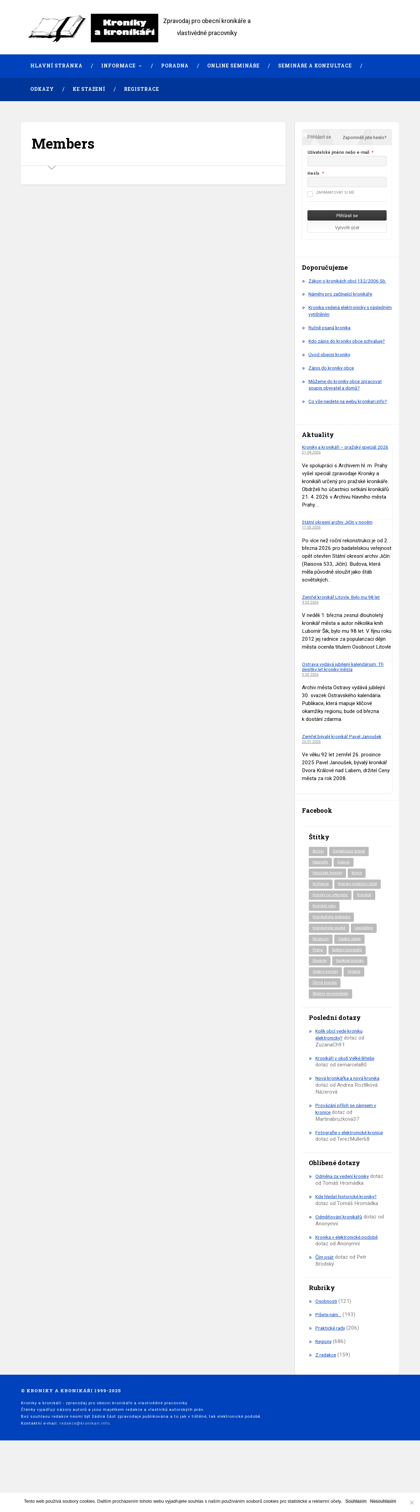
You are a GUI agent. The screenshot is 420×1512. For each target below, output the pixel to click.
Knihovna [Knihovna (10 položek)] (321, 911)
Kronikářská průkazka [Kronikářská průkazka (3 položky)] (333, 957)
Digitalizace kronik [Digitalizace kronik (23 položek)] (351, 877)
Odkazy (42, 89)
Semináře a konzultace (315, 66)
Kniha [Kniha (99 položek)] (360, 900)
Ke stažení (89, 89)
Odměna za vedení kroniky (344, 1227)
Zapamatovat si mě (330, 192)
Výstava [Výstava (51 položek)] (358, 1014)
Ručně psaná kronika (332, 334)
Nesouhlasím (383, 1501)
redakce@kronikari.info (85, 1473)
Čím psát (325, 1308)
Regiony (324, 1392)
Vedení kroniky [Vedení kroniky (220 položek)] (327, 1014)
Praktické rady (331, 1378)
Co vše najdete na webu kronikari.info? (335, 418)
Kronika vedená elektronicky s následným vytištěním (342, 317)
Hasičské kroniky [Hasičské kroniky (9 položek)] (329, 900)
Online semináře (233, 66)
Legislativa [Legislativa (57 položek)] (369, 969)
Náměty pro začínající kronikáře (343, 301)
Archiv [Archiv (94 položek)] (319, 877)
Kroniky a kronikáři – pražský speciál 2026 (343, 470)
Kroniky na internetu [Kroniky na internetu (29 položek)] (332, 934)
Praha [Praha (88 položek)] (318, 991)
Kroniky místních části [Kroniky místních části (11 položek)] (334, 923)
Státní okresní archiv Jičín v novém (341, 548)
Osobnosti (327, 1352)
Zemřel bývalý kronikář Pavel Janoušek (346, 762)
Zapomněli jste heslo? (365, 137)
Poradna (175, 66)
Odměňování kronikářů (340, 1267)
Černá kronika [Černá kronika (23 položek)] (326, 1026)
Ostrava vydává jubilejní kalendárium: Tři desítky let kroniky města (346, 692)
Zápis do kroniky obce (333, 382)
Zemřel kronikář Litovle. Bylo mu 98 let (345, 623)
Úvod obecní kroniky (331, 368)
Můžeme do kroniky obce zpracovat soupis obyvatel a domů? (349, 398)
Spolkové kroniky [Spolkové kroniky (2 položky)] (356, 1003)
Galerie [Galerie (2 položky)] (348, 888)
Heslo (313, 173)
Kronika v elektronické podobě (349, 1288)
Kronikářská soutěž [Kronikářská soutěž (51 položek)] (331, 969)
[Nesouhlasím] (411, 1502)
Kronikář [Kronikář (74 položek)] (368, 934)
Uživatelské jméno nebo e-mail (338, 152)
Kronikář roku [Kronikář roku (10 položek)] (325, 946)
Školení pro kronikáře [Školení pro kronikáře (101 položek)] (333, 1037)
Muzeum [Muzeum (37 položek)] (321, 980)
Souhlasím (355, 1501)
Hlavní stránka (56, 66)
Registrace (141, 89)
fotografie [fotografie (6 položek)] (322, 888)
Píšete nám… (330, 1365)
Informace (118, 66)
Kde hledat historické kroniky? (349, 1247)
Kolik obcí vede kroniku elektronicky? (341, 1078)
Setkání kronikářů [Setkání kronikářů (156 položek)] (349, 991)
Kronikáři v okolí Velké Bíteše (348, 1102)
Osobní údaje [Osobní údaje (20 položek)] (352, 980)
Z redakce (326, 1405)
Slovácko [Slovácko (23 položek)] (321, 1003)
